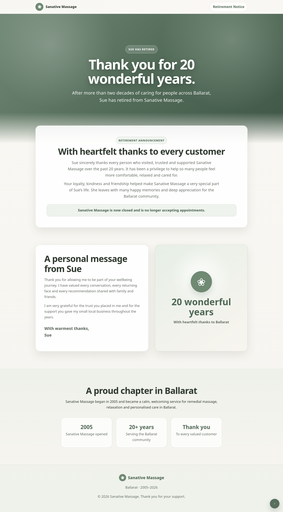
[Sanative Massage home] (56, 7)
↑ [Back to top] (275, 503)
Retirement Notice (228, 6)
